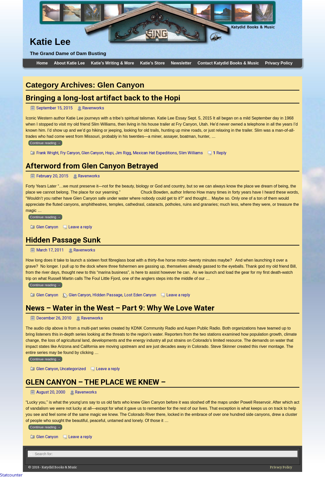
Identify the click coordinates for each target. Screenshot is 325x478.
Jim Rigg (123, 152)
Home (42, 63)
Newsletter (181, 63)
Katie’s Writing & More (112, 63)
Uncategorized (73, 368)
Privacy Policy (279, 63)
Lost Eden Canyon (140, 295)
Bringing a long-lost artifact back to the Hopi (103, 97)
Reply (219, 152)
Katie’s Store (152, 63)
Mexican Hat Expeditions (155, 152)
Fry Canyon (70, 152)
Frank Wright (47, 152)
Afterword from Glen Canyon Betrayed (92, 165)
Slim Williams (191, 152)
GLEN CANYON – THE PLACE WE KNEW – (96, 382)
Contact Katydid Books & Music (228, 63)
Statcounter (11, 475)
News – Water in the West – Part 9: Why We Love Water (120, 307)
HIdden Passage (107, 295)
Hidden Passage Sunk (63, 239)
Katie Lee (50, 42)
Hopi (109, 152)
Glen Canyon (92, 152)
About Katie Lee (69, 63)
